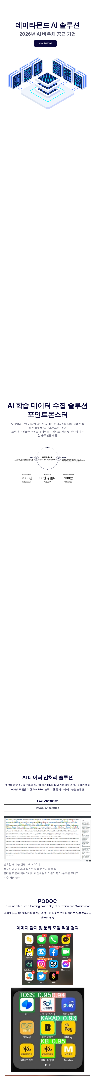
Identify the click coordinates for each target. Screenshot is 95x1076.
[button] (45, 6)
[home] (4, 6)
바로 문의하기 (45, 43)
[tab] (47, 801)
